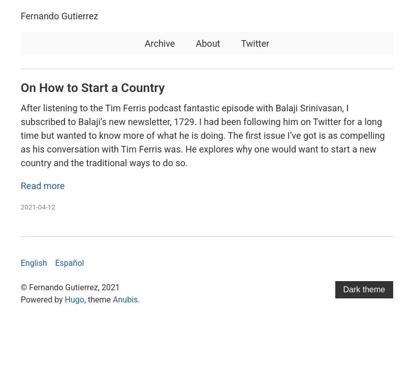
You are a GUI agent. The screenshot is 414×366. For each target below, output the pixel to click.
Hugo (74, 299)
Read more (43, 185)
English (34, 263)
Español (69, 263)
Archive (160, 43)
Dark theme (364, 289)
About (208, 43)
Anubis (125, 299)
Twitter (255, 43)
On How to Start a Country (93, 87)
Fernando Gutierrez (59, 16)
